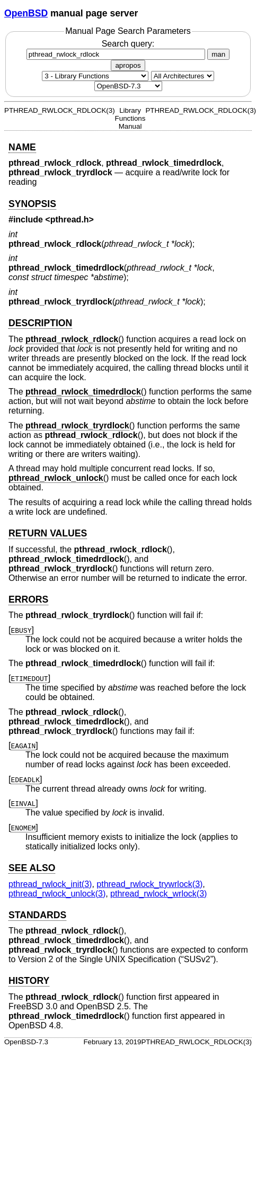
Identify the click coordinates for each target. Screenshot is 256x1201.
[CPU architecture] (182, 76)
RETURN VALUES (47, 533)
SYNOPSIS (32, 204)
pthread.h (69, 219)
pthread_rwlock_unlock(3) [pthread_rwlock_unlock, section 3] (56, 893)
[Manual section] (95, 76)
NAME (22, 147)
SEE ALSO (31, 868)
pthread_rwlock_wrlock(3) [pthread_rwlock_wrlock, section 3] (158, 893)
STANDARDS (37, 915)
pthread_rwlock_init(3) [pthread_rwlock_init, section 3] (50, 884)
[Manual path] (128, 86)
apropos (127, 65)
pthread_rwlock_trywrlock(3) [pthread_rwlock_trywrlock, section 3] (149, 884)
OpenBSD (26, 13)
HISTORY (28, 980)
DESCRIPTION (40, 323)
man (218, 54)
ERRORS (28, 599)
